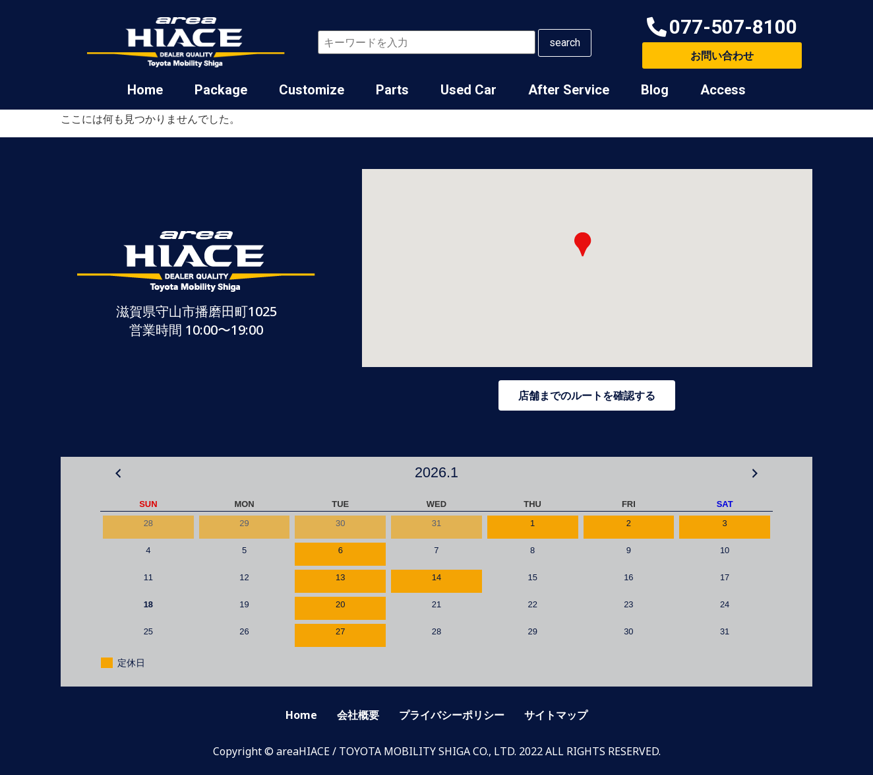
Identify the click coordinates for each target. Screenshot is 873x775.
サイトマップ (555, 715)
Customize (311, 90)
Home (145, 90)
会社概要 (358, 715)
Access (723, 90)
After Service (568, 90)
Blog (655, 90)
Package (221, 90)
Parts (392, 90)
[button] (722, 27)
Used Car (468, 90)
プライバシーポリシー (451, 715)
